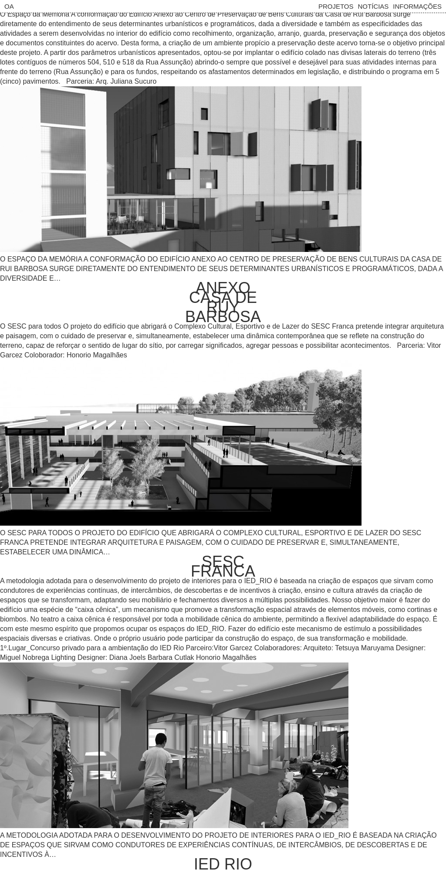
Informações (417, 6)
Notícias (373, 6)
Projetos (336, 6)
